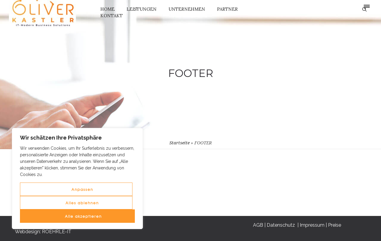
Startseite (179, 143)
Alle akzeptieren (83, 216)
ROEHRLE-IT (56, 231)
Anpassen (82, 189)
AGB (257, 179)
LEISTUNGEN (142, 9)
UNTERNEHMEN (186, 9)
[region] (77, 178)
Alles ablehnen (82, 203)
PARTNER (227, 9)
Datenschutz (280, 179)
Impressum (311, 179)
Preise (333, 179)
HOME (107, 9)
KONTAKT (111, 15)
